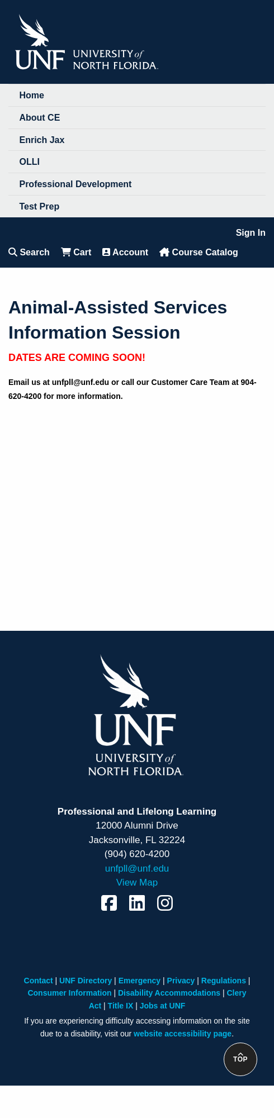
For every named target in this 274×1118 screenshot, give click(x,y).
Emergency (139, 980)
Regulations (223, 980)
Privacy (181, 980)
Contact (38, 980)
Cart (76, 252)
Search (29, 252)
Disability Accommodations (169, 992)
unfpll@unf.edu (137, 868)
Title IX (121, 1005)
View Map (137, 882)
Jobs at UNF (163, 1005)
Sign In (251, 232)
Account (125, 252)
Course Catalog (198, 252)
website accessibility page (183, 1033)
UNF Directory (85, 980)
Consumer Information (69, 992)
